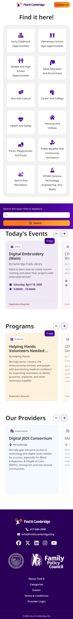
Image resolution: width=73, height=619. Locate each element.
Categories (36, 584)
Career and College (52, 95)
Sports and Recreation (20, 179)
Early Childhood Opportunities (20, 40)
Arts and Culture (21, 95)
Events (36, 590)
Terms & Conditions (36, 595)
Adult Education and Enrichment (52, 67)
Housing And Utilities (52, 122)
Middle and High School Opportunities (21, 67)
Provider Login (37, 601)
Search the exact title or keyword (22, 208)
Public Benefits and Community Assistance (52, 149)
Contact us (62, 4)
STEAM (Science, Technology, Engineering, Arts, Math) (52, 179)
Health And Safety (20, 122)
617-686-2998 (38, 529)
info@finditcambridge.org (38, 534)
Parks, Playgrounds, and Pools (21, 149)
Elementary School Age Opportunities (52, 40)
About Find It (37, 578)
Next (64, 233)
